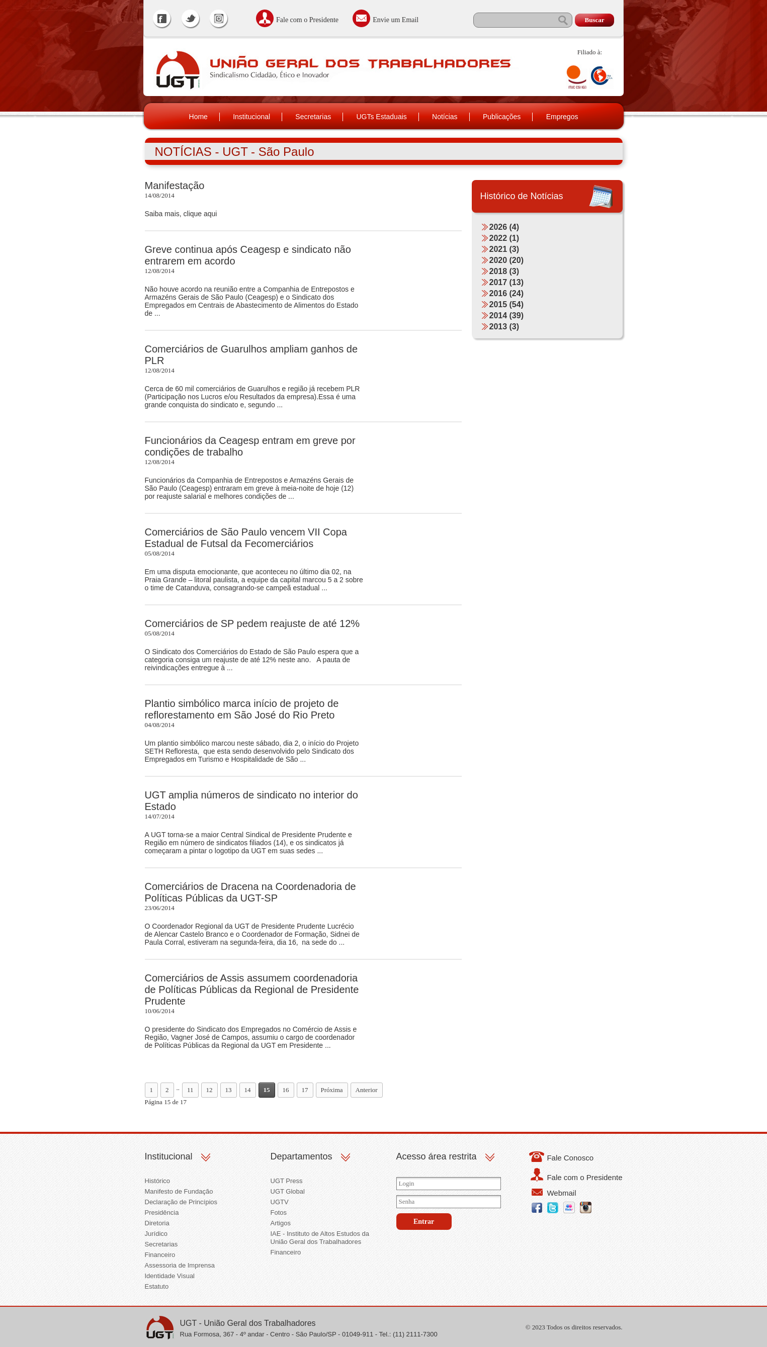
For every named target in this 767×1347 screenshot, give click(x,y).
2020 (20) (506, 260)
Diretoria (157, 1223)
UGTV (280, 1202)
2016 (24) (506, 293)
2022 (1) (504, 238)
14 (247, 1090)
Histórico (158, 1181)
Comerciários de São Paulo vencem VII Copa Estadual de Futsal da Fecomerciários (246, 537)
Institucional (251, 117)
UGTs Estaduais (381, 117)
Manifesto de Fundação (179, 1191)
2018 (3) (504, 271)
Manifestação (175, 185)
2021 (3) (504, 249)
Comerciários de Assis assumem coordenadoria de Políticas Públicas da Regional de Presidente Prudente (252, 989)
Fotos (279, 1212)
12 (209, 1090)
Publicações (502, 117)
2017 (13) (506, 282)
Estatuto (157, 1286)
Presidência (162, 1212)
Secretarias (313, 117)
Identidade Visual (170, 1276)
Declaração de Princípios (181, 1202)
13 (228, 1090)
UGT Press (287, 1181)
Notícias (445, 117)
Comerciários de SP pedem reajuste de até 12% (252, 623)
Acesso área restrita (436, 1156)
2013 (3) (504, 326)
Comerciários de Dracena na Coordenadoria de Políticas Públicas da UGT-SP (250, 892)
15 (267, 1090)
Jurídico (156, 1233)
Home (198, 117)
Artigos (281, 1223)
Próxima (332, 1090)
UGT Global (288, 1191)
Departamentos (301, 1156)
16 (286, 1090)
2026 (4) (504, 227)
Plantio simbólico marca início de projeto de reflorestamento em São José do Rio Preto (242, 709)
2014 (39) (506, 315)
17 (305, 1090)
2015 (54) (506, 304)
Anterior (367, 1090)
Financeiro (160, 1255)
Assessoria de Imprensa (180, 1265)
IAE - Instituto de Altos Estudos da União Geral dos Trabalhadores (320, 1237)
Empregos (562, 117)
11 (190, 1090)
